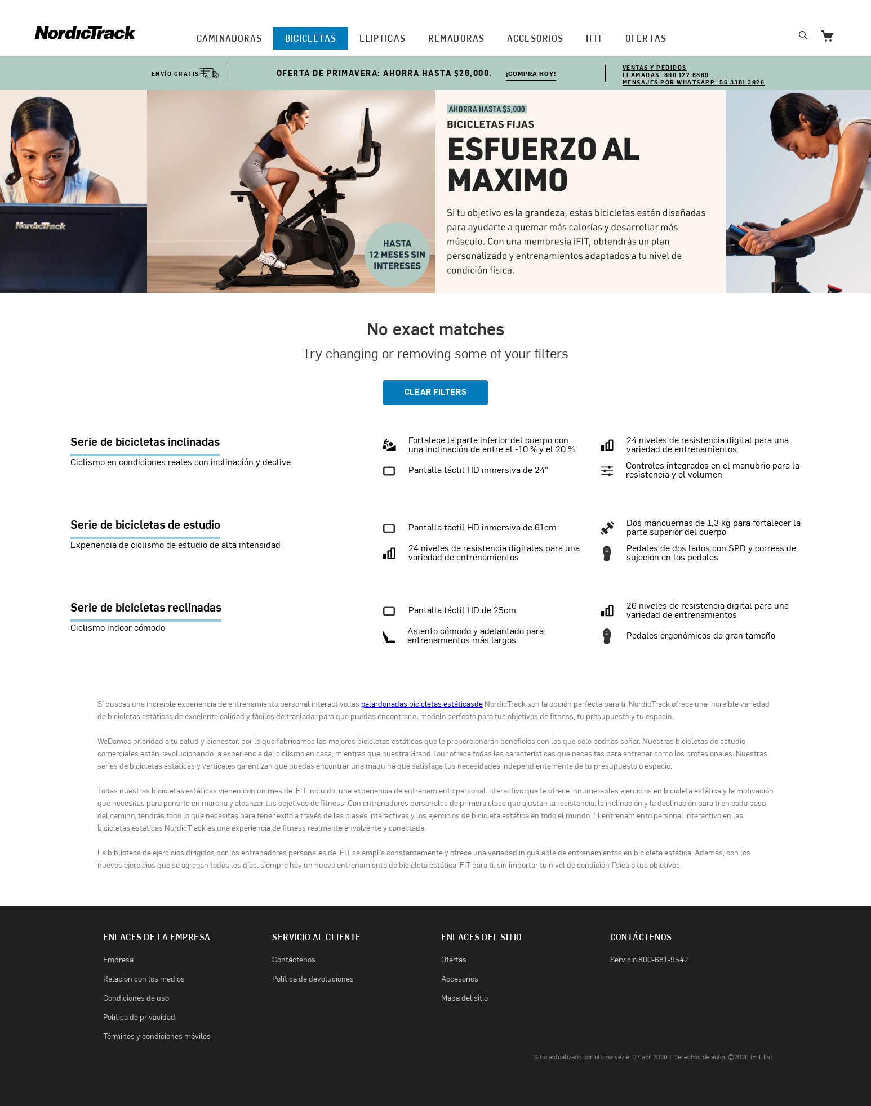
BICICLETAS (311, 38)
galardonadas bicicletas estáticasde (422, 705)
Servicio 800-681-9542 (649, 960)
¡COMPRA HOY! (531, 75)
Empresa (118, 960)
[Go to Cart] (827, 37)
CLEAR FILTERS (435, 393)
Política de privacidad (139, 1018)
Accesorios (535, 38)
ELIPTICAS (382, 38)
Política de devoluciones (313, 979)
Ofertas (453, 960)
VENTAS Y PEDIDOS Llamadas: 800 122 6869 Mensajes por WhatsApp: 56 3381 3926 (694, 75)
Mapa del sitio (464, 998)
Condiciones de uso (136, 998)
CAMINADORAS (229, 38)
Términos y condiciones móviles (157, 1037)
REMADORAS (456, 38)
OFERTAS (645, 38)
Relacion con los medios (144, 979)
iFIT (594, 38)
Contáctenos (293, 960)
